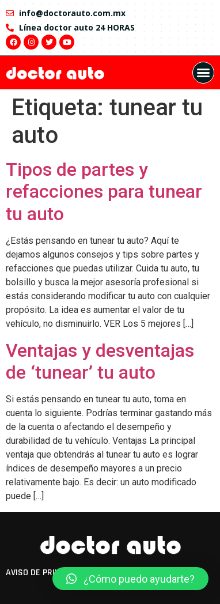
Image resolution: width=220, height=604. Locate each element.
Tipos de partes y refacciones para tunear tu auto (104, 191)
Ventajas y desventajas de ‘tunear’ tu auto (100, 361)
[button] (203, 73)
